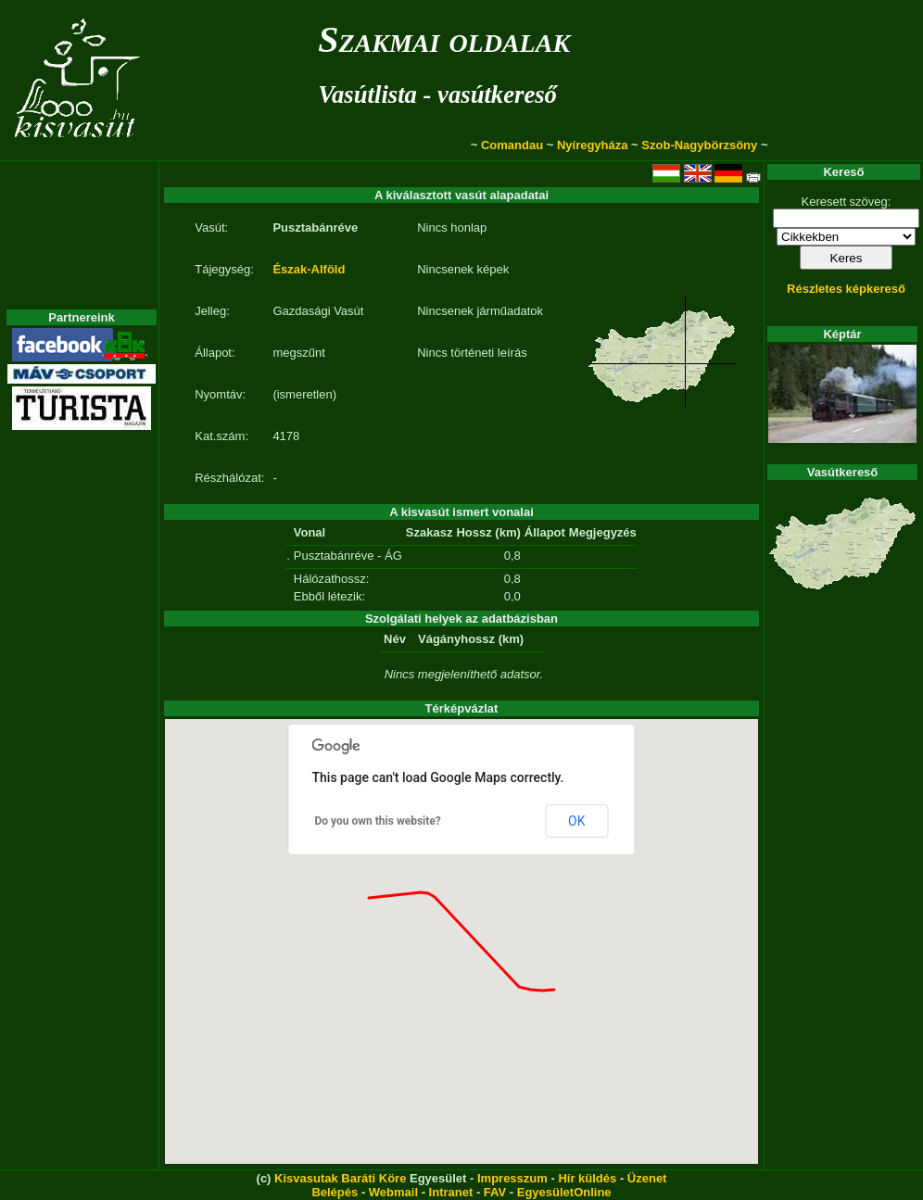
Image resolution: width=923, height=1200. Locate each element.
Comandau (512, 145)
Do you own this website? (378, 821)
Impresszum (512, 1178)
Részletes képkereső (846, 289)
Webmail (393, 1192)
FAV (495, 1192)
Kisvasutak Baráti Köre (340, 1178)
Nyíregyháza (592, 145)
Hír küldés (587, 1178)
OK (576, 821)
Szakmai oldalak (444, 39)
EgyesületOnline (564, 1192)
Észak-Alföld (308, 269)
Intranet (451, 1192)
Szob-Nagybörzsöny (699, 145)
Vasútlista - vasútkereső (437, 94)
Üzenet (647, 1178)
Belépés (334, 1192)
